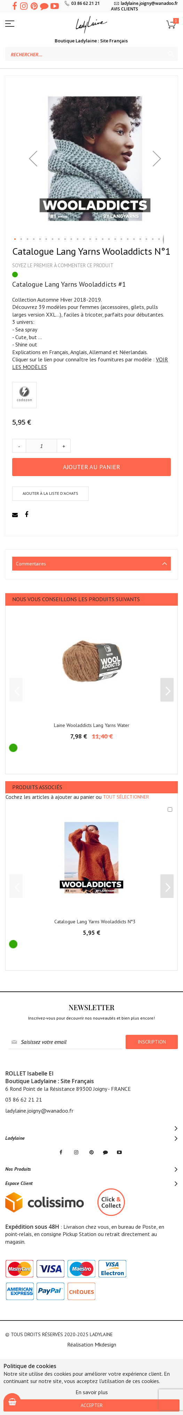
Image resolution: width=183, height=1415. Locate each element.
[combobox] (91, 54)
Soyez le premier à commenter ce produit (62, 265)
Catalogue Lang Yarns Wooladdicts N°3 (95, 921)
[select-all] (126, 796)
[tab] (91, 564)
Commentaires (31, 564)
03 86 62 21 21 (85, 3)
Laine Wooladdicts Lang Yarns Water (91, 725)
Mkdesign (105, 1344)
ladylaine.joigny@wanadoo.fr (149, 3)
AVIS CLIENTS (124, 9)
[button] (33, 158)
